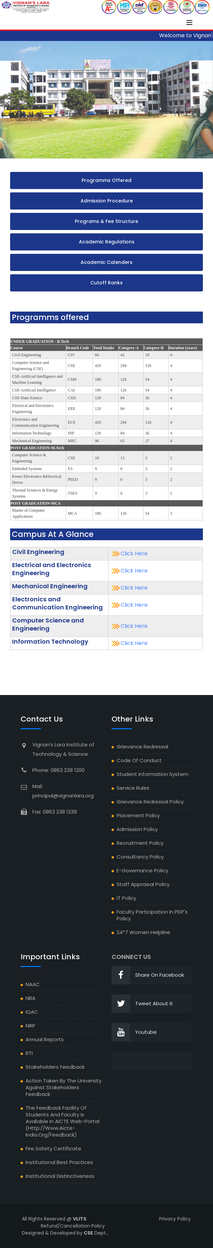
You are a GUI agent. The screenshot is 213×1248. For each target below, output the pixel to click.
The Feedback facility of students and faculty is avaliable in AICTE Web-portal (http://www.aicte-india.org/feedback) (62, 1121)
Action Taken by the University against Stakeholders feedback (63, 1087)
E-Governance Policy (142, 870)
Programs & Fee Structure (106, 221)
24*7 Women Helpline (143, 932)
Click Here (134, 553)
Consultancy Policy (140, 856)
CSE (88, 1233)
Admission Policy (137, 829)
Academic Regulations (106, 241)
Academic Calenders (106, 262)
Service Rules (133, 787)
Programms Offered (106, 180)
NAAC (33, 984)
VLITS (79, 1218)
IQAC (32, 1011)
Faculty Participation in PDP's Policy (152, 915)
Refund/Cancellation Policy (73, 1225)
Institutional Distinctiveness (60, 1176)
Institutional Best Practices (59, 1162)
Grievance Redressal (142, 746)
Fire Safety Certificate (53, 1148)
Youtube (134, 1032)
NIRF (30, 1025)
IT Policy (126, 898)
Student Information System (152, 774)
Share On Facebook (148, 975)
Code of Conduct (139, 760)
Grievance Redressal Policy (150, 801)
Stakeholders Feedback (55, 1066)
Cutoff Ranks (106, 282)
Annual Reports (45, 1039)
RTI (29, 1053)
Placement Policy (138, 815)
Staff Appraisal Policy (143, 884)
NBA (30, 998)
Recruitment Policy (140, 842)
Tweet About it (142, 1004)
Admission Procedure (107, 200)
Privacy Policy (175, 1218)
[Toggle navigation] (189, 22)
